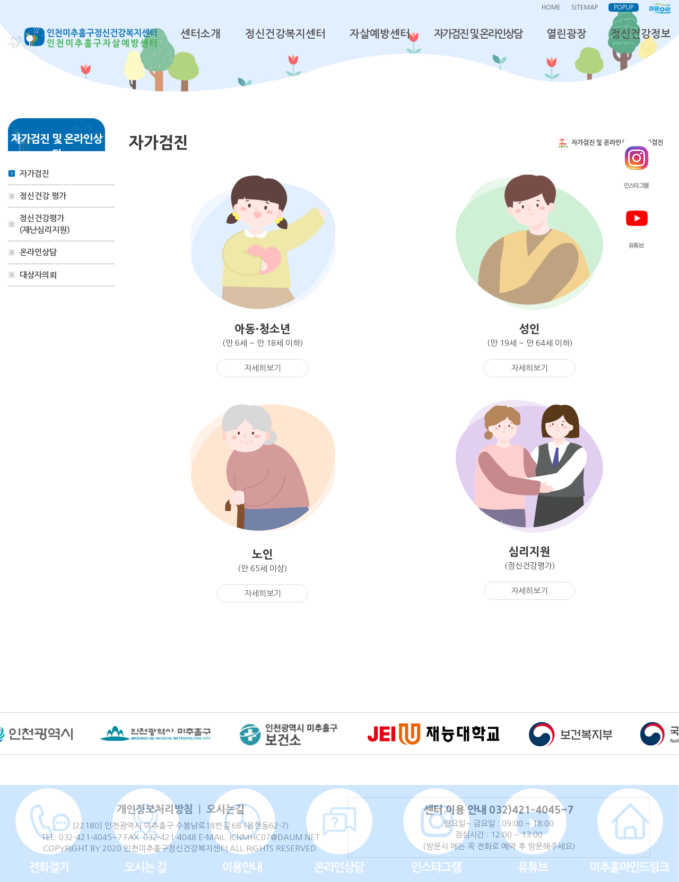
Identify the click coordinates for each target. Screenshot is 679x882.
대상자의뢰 (38, 275)
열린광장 (566, 34)
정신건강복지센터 (285, 34)
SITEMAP (584, 7)
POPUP (623, 7)
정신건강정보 (641, 34)
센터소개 (200, 34)
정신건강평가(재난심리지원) (45, 223)
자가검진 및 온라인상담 (478, 34)
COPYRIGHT (65, 848)
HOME (551, 7)
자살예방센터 (380, 34)
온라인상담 (38, 252)
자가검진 (34, 174)
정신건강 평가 (43, 196)
